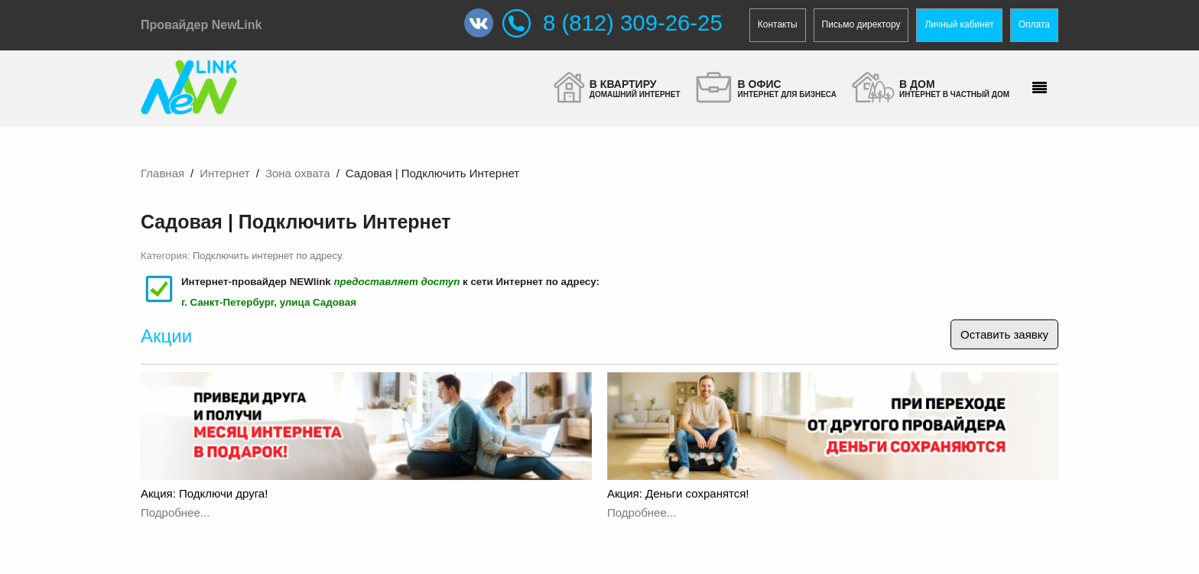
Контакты (778, 24)
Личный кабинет (958, 24)
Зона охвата (297, 173)
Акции (166, 336)
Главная (162, 173)
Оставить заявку (1004, 334)
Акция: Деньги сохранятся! (678, 493)
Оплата (1034, 24)
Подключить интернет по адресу (267, 255)
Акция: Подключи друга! (204, 493)
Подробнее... (175, 512)
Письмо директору (861, 24)
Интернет (224, 173)
